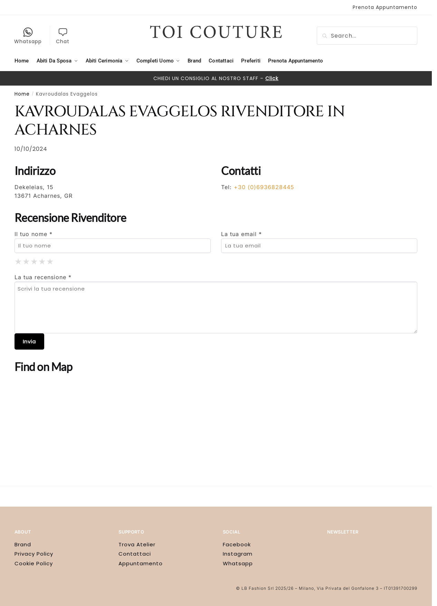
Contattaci (134, 553)
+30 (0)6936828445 (264, 187)
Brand (23, 544)
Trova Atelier (136, 544)
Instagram (238, 553)
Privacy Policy (34, 553)
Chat (62, 36)
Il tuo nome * (34, 234)
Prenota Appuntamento (385, 7)
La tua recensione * (43, 277)
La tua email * (241, 234)
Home (22, 94)
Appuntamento (140, 563)
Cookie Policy (34, 563)
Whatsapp (28, 36)
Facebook (237, 544)
